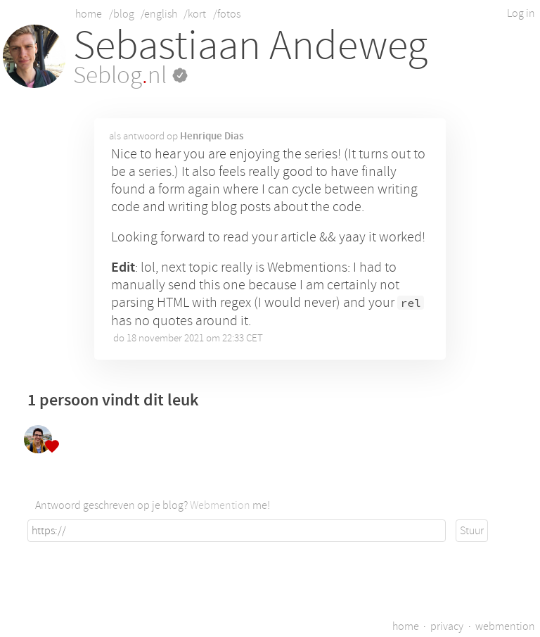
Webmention (220, 505)
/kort (195, 14)
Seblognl (130, 75)
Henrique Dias (211, 136)
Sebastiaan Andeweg (250, 45)
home (88, 14)
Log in (521, 13)
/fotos (226, 14)
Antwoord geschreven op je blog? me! (152, 505)
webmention (505, 626)
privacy (446, 626)
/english (159, 14)
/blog (121, 14)
